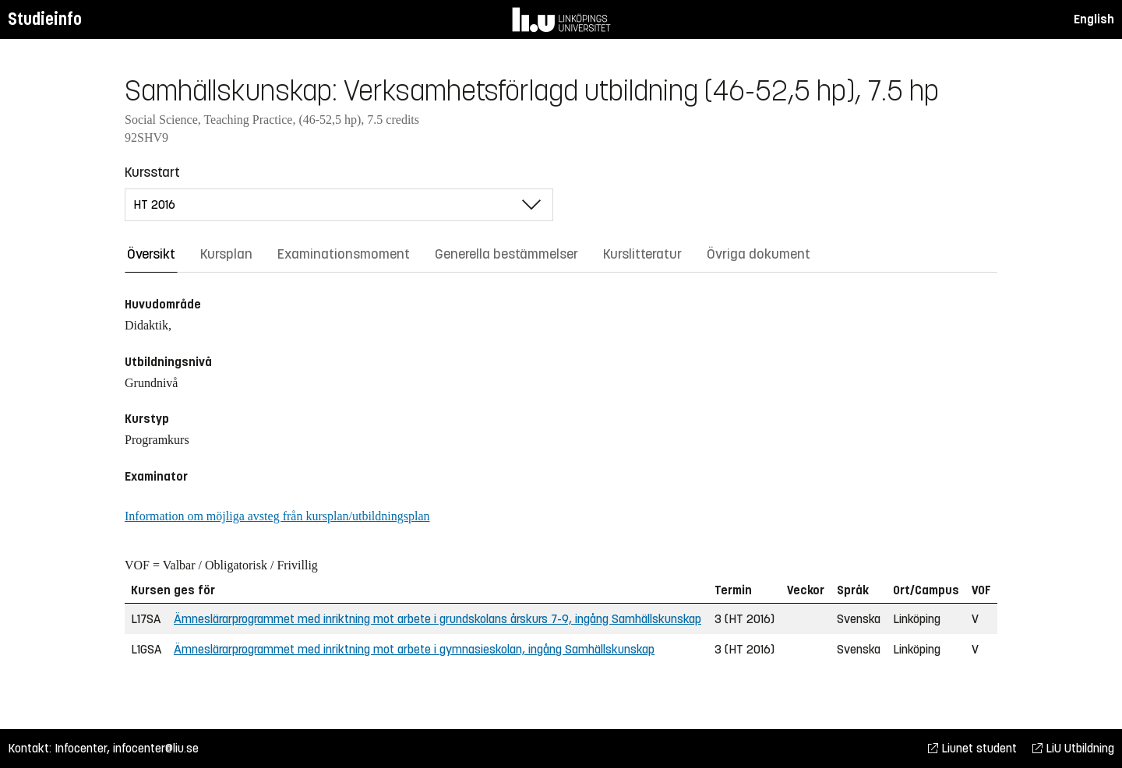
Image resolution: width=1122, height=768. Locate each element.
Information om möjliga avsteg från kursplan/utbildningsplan (277, 516)
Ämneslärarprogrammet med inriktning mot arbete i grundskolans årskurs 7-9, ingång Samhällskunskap (437, 618)
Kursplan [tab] (226, 253)
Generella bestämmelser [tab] (506, 253)
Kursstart (152, 172)
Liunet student (972, 748)
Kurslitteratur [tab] (642, 253)
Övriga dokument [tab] (758, 253)
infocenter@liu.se (156, 748)
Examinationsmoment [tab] (343, 253)
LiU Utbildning (1073, 748)
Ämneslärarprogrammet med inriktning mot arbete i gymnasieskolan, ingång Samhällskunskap (414, 649)
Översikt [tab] (151, 253)
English (1094, 19)
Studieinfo (45, 19)
